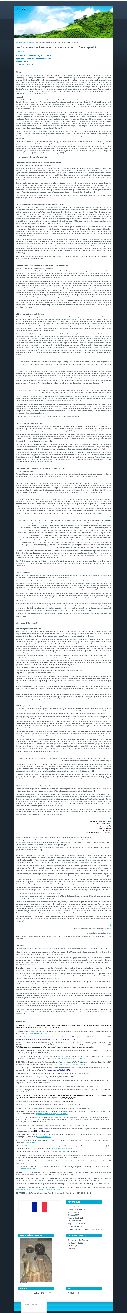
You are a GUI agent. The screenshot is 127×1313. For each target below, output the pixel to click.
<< (28, 1293)
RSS (41, 1304)
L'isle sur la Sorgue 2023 (77, 1209)
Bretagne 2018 (73, 1215)
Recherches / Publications (28, 42)
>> (50, 1293)
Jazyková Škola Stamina (77, 1243)
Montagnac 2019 (74, 1212)
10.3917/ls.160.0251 (31, 1142)
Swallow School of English (78, 1240)
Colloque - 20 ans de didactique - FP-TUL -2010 (86, 1229)
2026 (43, 1293)
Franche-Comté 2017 (76, 1218)
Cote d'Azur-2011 (74, 1221)
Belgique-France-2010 (76, 1224)
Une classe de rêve (75, 1227)
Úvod (17, 42)
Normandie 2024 (74, 1207)
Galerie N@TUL (74, 1246)
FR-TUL (20, 8)
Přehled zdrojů (73, 1293)
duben (36, 1293)
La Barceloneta (73, 1249)
